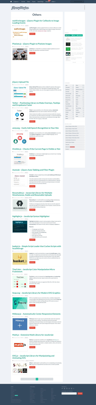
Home (12, 388)
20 (44, 379)
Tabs (80, 106)
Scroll (80, 97)
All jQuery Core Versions (15, 402)
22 (49, 379)
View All (78, 62)
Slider (80, 99)
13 (26, 379)
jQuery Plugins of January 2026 (75, 135)
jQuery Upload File (20, 82)
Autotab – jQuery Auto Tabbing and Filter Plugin (33, 170)
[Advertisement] (37, 71)
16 (34, 379)
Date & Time (70, 97)
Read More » (32, 33)
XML (80, 114)
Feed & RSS (70, 104)
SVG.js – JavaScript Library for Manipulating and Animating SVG (33, 357)
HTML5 (26, 197)
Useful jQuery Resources (75, 140)
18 (39, 379)
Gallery (70, 108)
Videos (28, 1)
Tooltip (80, 110)
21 (47, 379)
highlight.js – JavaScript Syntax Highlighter (31, 216)
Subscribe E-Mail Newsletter (16, 400)
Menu (80, 85)
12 (24, 379)
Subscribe (80, 393)
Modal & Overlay (80, 89)
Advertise (47, 1)
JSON (70, 114)
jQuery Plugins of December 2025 (75, 137)
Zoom (80, 116)
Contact (75, 149)
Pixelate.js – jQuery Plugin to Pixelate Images (32, 44)
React (80, 93)
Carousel (70, 91)
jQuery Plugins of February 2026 (75, 133)
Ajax (70, 85)
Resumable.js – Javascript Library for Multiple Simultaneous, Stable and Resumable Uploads (32, 194)
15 (31, 379)
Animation (32, 360)
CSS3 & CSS (70, 95)
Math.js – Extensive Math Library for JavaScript (32, 335)
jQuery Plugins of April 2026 (75, 128)
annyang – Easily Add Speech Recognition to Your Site (35, 128)
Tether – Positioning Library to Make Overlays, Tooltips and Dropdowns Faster (36, 104)
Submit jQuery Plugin (75, 142)
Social (80, 102)
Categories (16, 1)
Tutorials (23, 1)
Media (70, 118)
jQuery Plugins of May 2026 (75, 126)
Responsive (80, 95)
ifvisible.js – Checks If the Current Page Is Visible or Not (36, 149)
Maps (70, 116)
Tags (73, 35)
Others (26, 25)
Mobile (80, 87)
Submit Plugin (40, 1)
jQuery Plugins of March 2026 (75, 130)
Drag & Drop (70, 99)
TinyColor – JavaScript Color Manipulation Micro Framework (33, 270)
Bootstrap (70, 89)
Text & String (80, 108)
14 (29, 379)
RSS (11, 398)
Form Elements (70, 106)
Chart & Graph (70, 93)
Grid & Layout (70, 110)
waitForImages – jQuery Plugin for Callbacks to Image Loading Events (35, 22)
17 (36, 379)
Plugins (68, 35)
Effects (70, 102)
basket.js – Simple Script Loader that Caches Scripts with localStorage (36, 247)
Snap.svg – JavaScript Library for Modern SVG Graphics (36, 293)
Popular (33, 1)
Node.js (55, 339)
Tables (80, 104)
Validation (80, 112)
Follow (54, 1)
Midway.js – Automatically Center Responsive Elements (36, 314)
